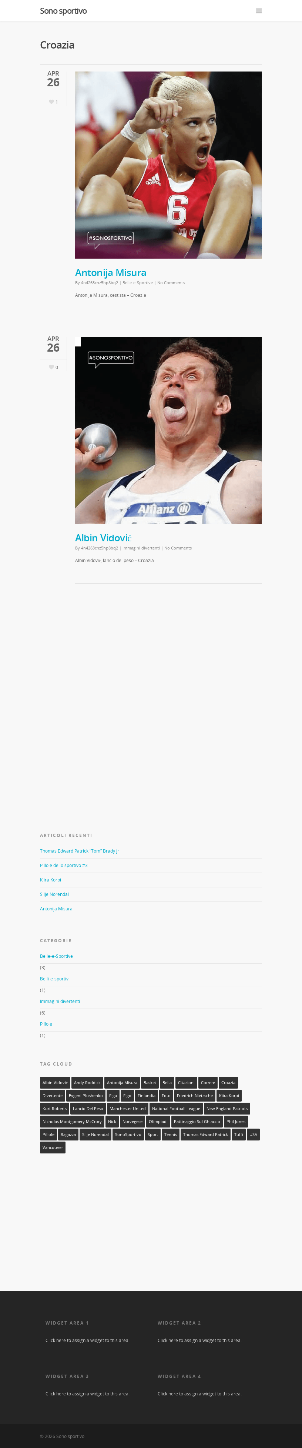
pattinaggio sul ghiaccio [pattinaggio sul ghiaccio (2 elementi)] (197, 1121)
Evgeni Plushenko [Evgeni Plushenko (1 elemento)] (86, 1095)
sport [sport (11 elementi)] (153, 1134)
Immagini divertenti (141, 548)
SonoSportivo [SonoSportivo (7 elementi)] (128, 1134)
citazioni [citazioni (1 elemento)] (186, 1082)
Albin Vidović (103, 537)
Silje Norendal (54, 894)
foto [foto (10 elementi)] (166, 1095)
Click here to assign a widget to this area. (88, 1340)
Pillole (46, 1024)
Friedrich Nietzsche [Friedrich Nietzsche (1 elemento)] (195, 1095)
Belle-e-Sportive (138, 282)
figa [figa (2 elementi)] (113, 1095)
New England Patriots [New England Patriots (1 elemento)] (227, 1108)
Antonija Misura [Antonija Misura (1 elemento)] (122, 1082)
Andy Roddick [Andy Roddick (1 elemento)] (87, 1082)
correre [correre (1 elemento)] (208, 1082)
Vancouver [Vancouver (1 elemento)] (53, 1147)
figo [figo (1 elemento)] (127, 1095)
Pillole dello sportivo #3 (64, 865)
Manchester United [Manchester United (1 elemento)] (128, 1108)
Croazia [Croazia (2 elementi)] (228, 1082)
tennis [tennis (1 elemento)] (170, 1134)
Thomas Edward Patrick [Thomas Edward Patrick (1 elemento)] (205, 1134)
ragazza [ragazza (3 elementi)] (68, 1134)
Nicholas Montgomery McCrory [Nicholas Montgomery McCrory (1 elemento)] (72, 1121)
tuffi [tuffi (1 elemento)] (238, 1134)
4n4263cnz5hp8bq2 (99, 282)
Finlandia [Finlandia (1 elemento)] (146, 1095)
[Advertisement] (95, 648)
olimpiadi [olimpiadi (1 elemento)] (158, 1121)
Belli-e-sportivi (55, 979)
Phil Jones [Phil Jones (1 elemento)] (235, 1121)
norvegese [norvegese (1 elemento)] (132, 1121)
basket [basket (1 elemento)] (150, 1082)
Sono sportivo (63, 10)
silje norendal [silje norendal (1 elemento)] (95, 1134)
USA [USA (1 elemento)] (253, 1134)
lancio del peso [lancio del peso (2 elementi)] (88, 1108)
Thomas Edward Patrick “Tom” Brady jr (79, 851)
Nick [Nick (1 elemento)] (112, 1121)
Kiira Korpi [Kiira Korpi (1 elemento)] (229, 1095)
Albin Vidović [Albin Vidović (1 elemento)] (55, 1082)
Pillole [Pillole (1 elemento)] (48, 1134)
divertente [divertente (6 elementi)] (53, 1095)
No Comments (171, 282)
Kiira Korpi (50, 880)
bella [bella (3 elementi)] (167, 1082)
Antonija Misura (111, 272)
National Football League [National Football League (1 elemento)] (176, 1108)
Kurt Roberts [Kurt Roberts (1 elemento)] (55, 1108)
